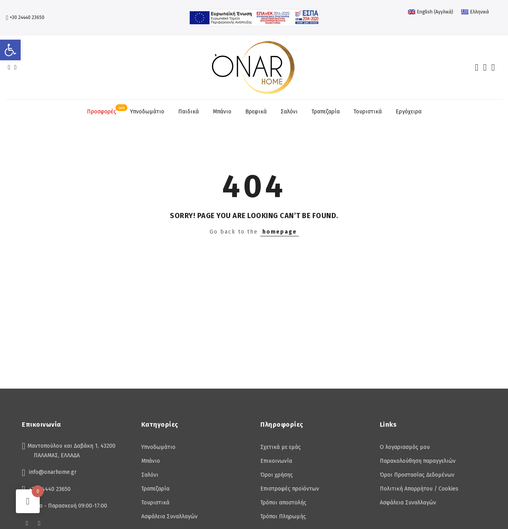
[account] (485, 67)
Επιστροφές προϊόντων (289, 488)
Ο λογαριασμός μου (405, 447)
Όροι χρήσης (276, 475)
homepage (279, 231)
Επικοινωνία (276, 461)
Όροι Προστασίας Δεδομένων (417, 475)
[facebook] (9, 68)
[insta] (15, 68)
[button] (10, 50)
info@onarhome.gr (53, 472)
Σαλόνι (289, 111)
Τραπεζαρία (326, 111)
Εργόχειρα (408, 111)
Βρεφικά (256, 111)
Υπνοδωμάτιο (147, 111)
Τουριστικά (368, 111)
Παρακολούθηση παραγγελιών (418, 461)
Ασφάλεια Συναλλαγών (169, 516)
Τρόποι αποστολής (283, 502)
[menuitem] (430, 12)
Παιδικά (188, 111)
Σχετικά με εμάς (280, 447)
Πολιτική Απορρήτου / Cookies (419, 488)
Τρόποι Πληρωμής (283, 516)
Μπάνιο (222, 111)
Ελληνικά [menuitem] (479, 12)
